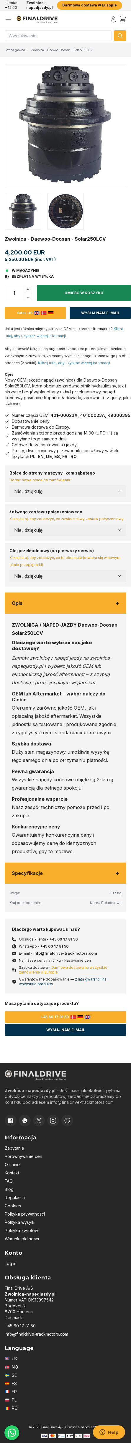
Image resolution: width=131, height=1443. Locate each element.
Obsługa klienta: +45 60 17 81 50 (12, 5)
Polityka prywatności (25, 1213)
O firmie (12, 1164)
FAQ (9, 1181)
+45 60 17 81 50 (64, 939)
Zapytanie (14, 1148)
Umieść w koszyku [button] (84, 293)
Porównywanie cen (23, 1156)
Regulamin (15, 1197)
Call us (35, 313)
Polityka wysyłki (20, 1222)
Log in (11, 1263)
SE (11, 1375)
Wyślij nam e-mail (100, 313)
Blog (9, 1189)
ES (11, 1383)
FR (11, 1391)
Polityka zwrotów (21, 1230)
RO (11, 1408)
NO (11, 1366)
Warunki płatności (22, 1238)
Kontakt (12, 1172)
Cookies (13, 1205)
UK (11, 1358)
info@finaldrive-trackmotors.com (65, 953)
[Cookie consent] (67, 1120)
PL (11, 1399)
